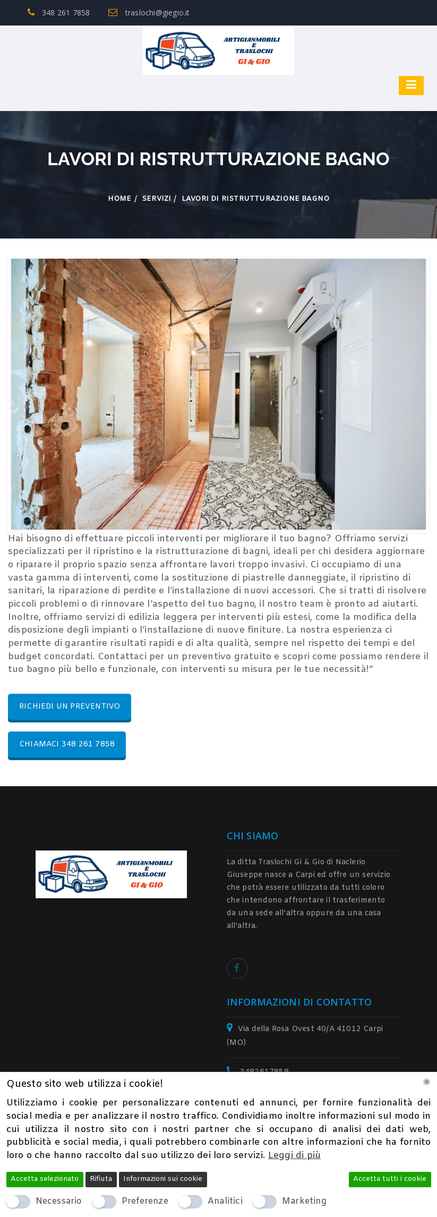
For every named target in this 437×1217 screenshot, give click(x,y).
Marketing (304, 1201)
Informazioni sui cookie (162, 1179)
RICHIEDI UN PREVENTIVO (69, 707)
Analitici (225, 1201)
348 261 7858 (59, 12)
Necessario (59, 1201)
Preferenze (145, 1201)
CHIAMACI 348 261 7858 (67, 744)
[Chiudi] (426, 1081)
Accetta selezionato (45, 1179)
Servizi (156, 198)
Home (120, 198)
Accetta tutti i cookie (389, 1179)
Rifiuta (101, 1179)
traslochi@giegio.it (149, 12)
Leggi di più (294, 1156)
